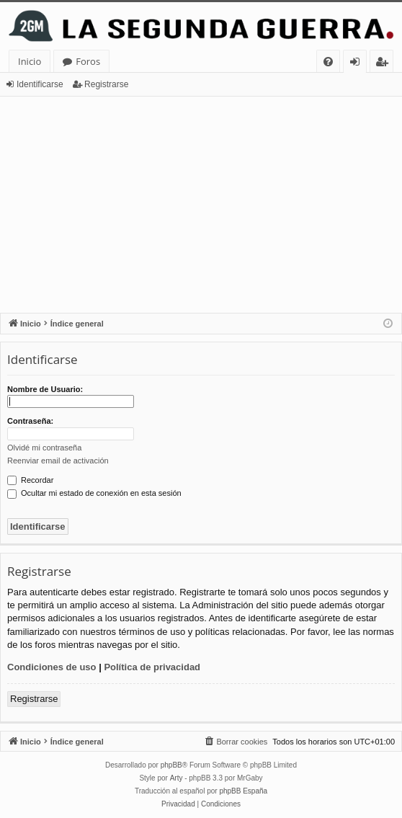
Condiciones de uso (52, 667)
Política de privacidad (152, 667)
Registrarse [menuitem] (385, 64)
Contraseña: (30, 421)
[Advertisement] (201, 205)
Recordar (30, 480)
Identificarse (40, 84)
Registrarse (106, 84)
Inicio (29, 61)
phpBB (171, 765)
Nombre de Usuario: (45, 389)
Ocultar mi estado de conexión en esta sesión (94, 493)
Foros (88, 61)
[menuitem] (328, 61)
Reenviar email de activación (58, 460)
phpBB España (243, 791)
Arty (176, 778)
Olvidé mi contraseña (44, 447)
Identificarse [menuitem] (358, 64)
